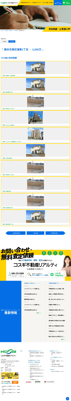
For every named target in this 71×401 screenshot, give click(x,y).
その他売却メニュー (34, 379)
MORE (38, 312)
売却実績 (15, 30)
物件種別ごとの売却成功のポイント (37, 356)
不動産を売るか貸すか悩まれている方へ (37, 373)
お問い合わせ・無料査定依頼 (57, 365)
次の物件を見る (54, 233)
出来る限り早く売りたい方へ (36, 365)
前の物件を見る (16, 233)
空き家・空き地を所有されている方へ (37, 370)
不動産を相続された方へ (35, 367)
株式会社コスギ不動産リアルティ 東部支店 (11, 386)
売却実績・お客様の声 (9, 30)
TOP (21, 350)
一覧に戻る (35, 233)
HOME (2, 30)
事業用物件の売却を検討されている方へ (37, 376)
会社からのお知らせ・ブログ (57, 371)
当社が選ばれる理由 (55, 364)
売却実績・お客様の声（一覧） (57, 353)
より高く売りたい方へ (34, 364)
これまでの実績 (45, 2)
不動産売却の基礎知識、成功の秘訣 (37, 353)
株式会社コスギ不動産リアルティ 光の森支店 (11, 390)
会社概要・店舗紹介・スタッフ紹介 (57, 361)
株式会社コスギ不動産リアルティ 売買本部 (11, 393)
